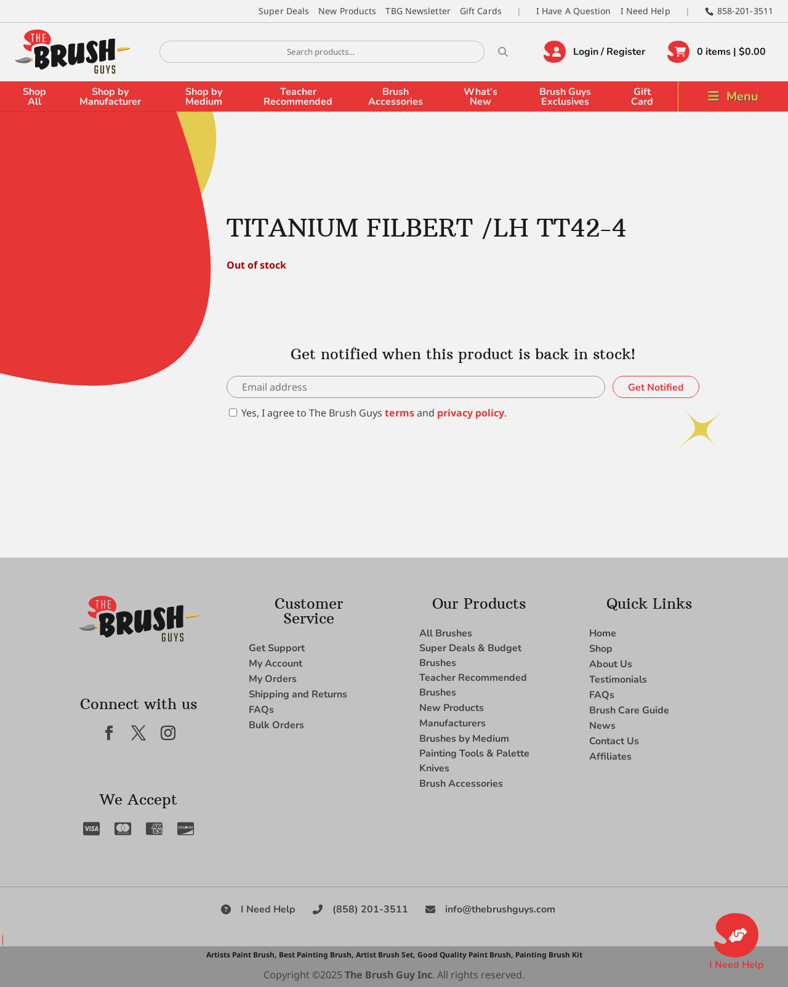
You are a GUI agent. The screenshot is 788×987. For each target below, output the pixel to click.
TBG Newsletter (417, 11)
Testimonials (618, 679)
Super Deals (284, 11)
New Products (347, 11)
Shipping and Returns (298, 694)
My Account (275, 663)
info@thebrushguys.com (500, 909)
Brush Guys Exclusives (565, 96)
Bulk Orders (276, 725)
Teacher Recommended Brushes (473, 685)
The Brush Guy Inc (388, 974)
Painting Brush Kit (548, 954)
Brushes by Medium (464, 738)
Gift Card (642, 96)
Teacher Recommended (297, 96)
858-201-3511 (745, 11)
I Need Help (645, 11)
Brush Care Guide (629, 710)
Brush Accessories (395, 96)
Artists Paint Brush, (241, 954)
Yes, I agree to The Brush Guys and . (368, 413)
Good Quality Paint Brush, (465, 954)
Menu (742, 96)
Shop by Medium (203, 96)
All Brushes (445, 633)
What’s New (480, 96)
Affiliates (610, 756)
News (602, 726)
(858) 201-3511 (370, 909)
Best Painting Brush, (316, 954)
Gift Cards (481, 11)
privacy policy (470, 413)
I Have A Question (573, 11)
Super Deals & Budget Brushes (470, 655)
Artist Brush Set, (385, 954)
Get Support (277, 648)
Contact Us (614, 741)
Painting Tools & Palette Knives (474, 761)
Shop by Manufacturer (110, 96)
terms (399, 413)
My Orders (273, 679)
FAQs (261, 710)
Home (602, 633)
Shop (601, 649)
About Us (610, 664)
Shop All (34, 96)
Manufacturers (452, 723)
